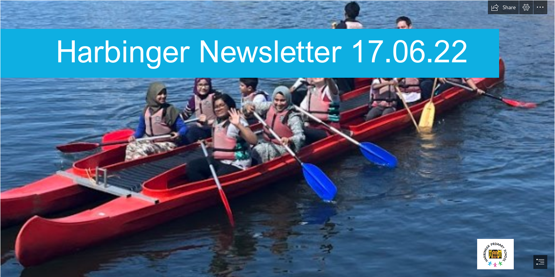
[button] (503, 7)
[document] (277, 138)
